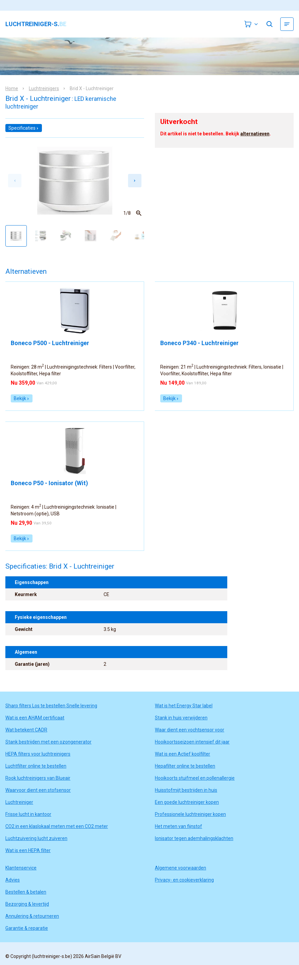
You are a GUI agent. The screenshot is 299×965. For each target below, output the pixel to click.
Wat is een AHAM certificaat (34, 717)
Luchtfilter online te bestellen (35, 766)
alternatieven (255, 133)
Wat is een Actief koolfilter (182, 754)
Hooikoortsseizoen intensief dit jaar (192, 742)
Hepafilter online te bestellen (185, 766)
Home (11, 88)
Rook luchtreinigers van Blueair (37, 778)
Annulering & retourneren (32, 916)
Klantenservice (21, 868)
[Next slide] (134, 180)
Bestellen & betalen (25, 892)
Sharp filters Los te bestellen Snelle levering (51, 705)
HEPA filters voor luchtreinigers (37, 754)
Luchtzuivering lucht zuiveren (36, 838)
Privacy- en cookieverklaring (184, 880)
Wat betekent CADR (26, 729)
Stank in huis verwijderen (181, 717)
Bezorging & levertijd (27, 904)
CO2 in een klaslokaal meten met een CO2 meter (56, 826)
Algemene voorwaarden (180, 868)
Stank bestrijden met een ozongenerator (48, 742)
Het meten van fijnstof (178, 826)
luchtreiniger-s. (35, 24)
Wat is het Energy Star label (184, 705)
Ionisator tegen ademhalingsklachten (194, 838)
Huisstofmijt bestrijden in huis (186, 790)
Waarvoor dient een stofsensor (38, 790)
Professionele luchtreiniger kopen (190, 814)
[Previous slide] (14, 180)
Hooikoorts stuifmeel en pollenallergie (195, 778)
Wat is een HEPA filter (28, 850)
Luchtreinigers (44, 88)
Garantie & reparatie (26, 928)
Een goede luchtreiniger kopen (187, 802)
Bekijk (21, 398)
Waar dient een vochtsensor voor (189, 729)
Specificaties (23, 128)
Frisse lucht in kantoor (28, 814)
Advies (12, 880)
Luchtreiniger (19, 802)
